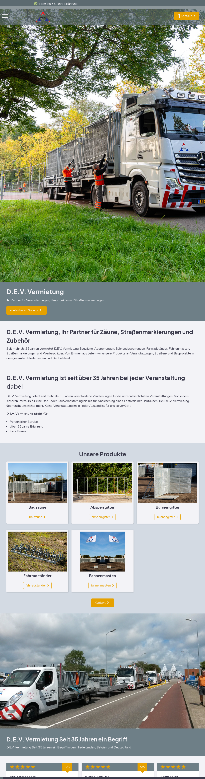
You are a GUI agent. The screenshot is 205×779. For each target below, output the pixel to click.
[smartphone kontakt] (186, 16)
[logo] (44, 23)
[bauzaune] (37, 517)
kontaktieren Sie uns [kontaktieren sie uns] (24, 310)
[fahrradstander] (37, 585)
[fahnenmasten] (102, 585)
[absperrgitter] (102, 517)
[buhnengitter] (168, 517)
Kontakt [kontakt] (100, 602)
